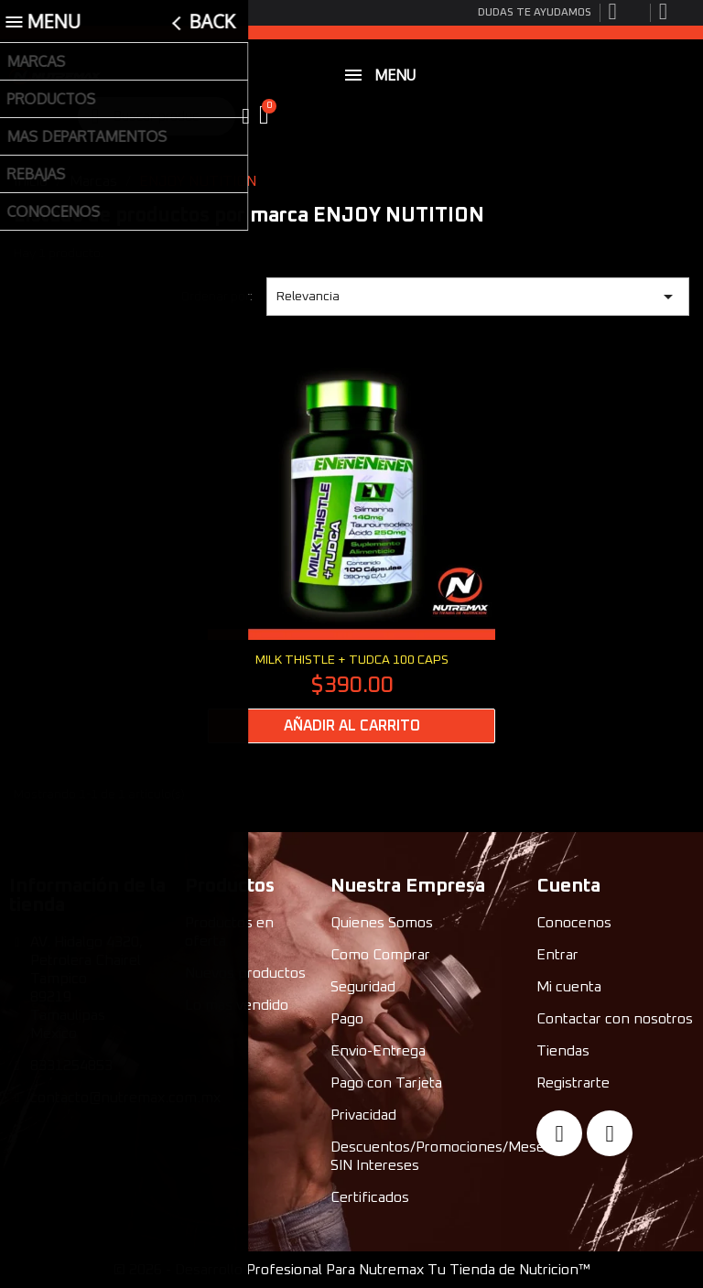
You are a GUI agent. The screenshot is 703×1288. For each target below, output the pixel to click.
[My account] (245, 116)
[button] (266, 116)
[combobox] (158, 116)
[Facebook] (559, 1133)
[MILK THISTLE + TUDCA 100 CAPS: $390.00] (351, 547)
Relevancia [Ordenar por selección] (477, 297)
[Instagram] (610, 1133)
